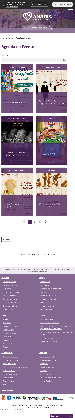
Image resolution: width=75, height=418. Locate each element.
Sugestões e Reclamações (11, 269)
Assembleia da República (54, 405)
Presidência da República (34, 405)
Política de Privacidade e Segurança (57, 269)
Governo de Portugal (17, 405)
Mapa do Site (27, 269)
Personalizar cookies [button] (39, 4)
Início (3, 38)
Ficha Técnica (38, 269)
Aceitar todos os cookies (62, 4)
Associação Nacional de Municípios (37, 407)
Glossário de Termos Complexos (37, 272)
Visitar (10, 38)
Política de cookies (12, 7)
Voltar (7, 239)
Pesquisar (5, 55)
